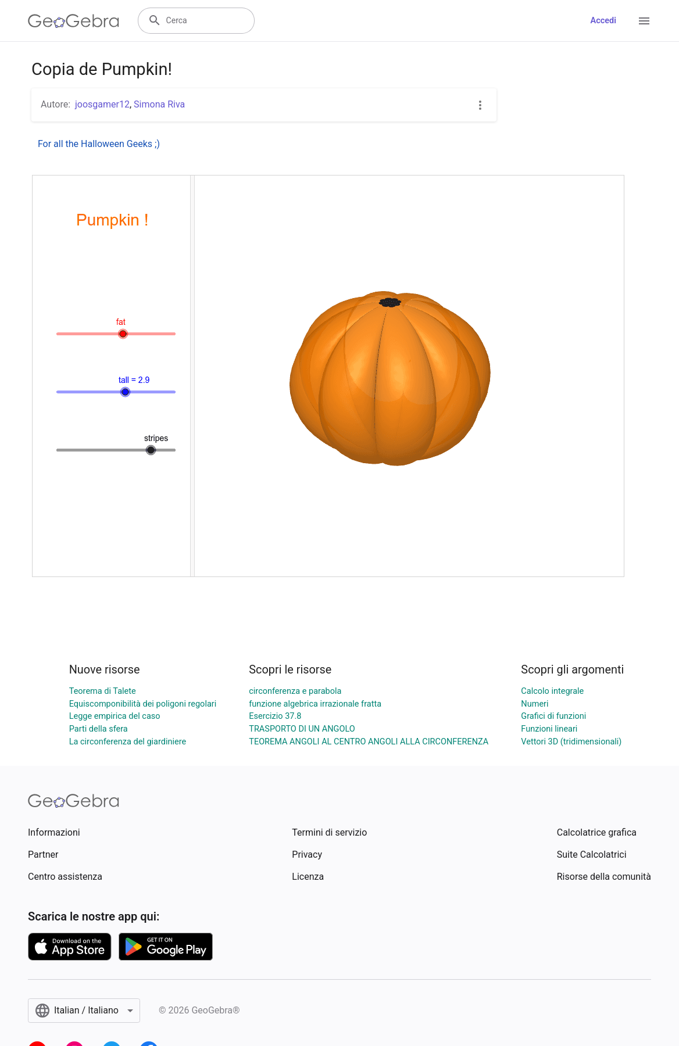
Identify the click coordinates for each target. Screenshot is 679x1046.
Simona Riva (159, 104)
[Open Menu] (644, 21)
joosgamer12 (102, 104)
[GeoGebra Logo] (73, 21)
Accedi (603, 21)
